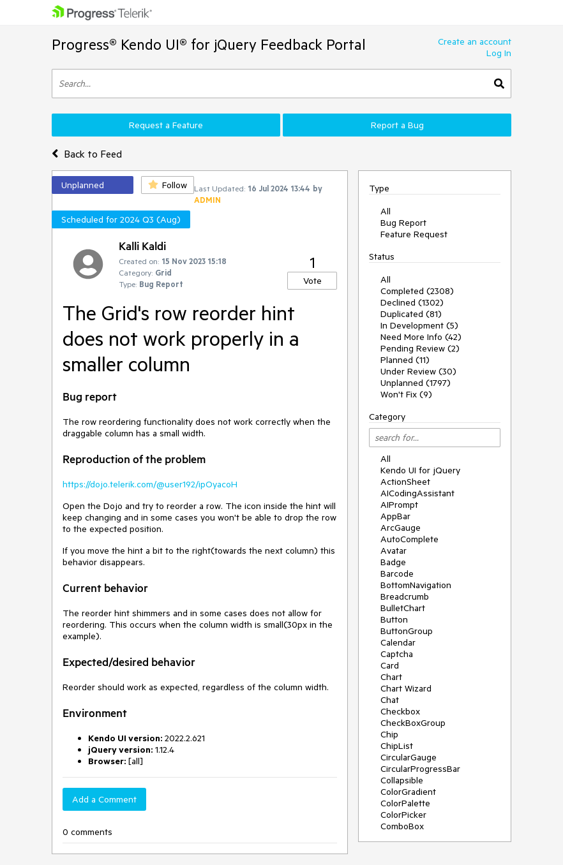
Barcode (397, 573)
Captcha (396, 654)
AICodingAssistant (417, 493)
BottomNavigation (415, 585)
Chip (389, 734)
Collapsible (401, 780)
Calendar (398, 642)
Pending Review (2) (420, 348)
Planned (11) (405, 360)
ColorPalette (405, 803)
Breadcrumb (404, 596)
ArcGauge (400, 527)
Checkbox (400, 711)
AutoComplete (409, 539)
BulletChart (402, 608)
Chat (389, 700)
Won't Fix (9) (406, 394)
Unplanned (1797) (415, 382)
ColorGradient (408, 791)
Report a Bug (397, 125)
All (385, 211)
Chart (391, 677)
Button (394, 619)
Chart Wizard (406, 688)
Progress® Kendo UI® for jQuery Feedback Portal (209, 44)
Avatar (393, 550)
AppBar (395, 516)
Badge (393, 562)
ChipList (396, 745)
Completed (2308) (417, 291)
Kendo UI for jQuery (420, 470)
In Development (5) (419, 325)
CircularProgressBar (420, 768)
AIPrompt (399, 504)
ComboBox (402, 826)
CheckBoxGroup (413, 722)
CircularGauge (408, 757)
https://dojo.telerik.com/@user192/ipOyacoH (150, 484)
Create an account (474, 41)
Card (389, 665)
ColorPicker (403, 814)
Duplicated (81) (411, 314)
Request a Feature (166, 125)
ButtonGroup (406, 631)
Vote (312, 280)
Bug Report (403, 222)
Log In (498, 53)
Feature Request (413, 234)
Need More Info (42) (421, 337)
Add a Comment (104, 799)
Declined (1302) (412, 302)
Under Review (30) (418, 371)
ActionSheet (405, 481)
